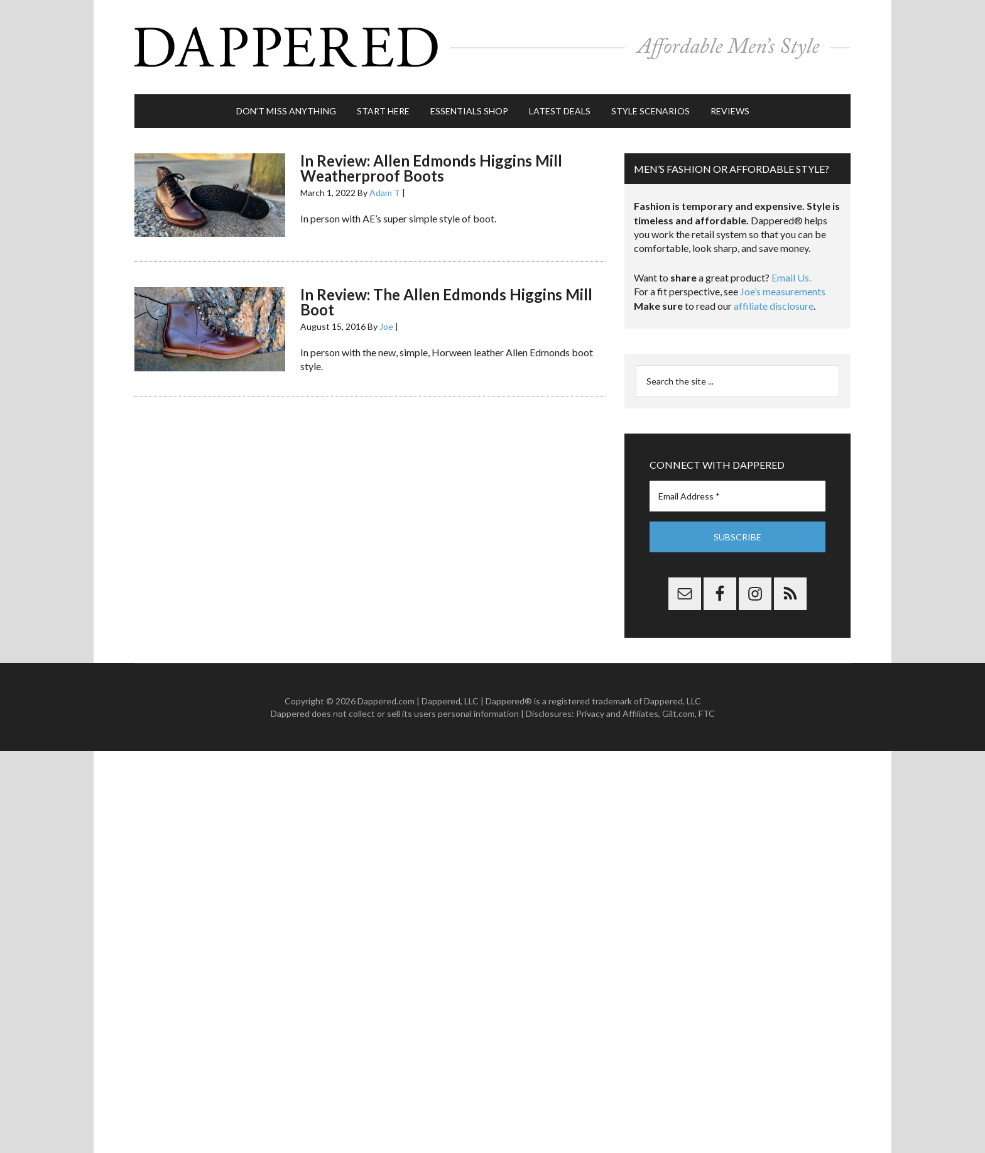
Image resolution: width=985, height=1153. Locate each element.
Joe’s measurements (782, 291)
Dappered (492, 47)
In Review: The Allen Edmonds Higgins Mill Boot (446, 302)
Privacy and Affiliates (617, 713)
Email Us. (791, 277)
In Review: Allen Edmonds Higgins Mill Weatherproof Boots (431, 168)
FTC (707, 713)
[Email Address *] (737, 496)
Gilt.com (678, 713)
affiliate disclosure (774, 306)
